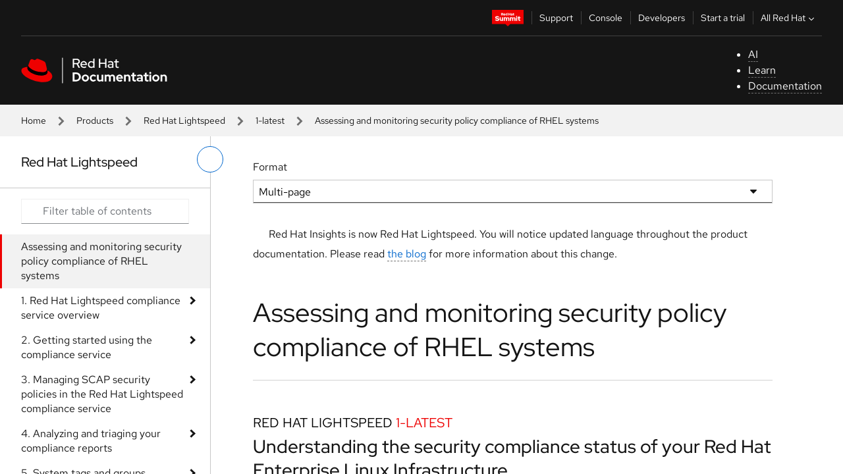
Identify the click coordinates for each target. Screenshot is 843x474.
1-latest (270, 120)
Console (605, 18)
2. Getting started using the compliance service (86, 347)
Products (94, 120)
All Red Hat (789, 18)
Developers (661, 18)
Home (33, 120)
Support (556, 18)
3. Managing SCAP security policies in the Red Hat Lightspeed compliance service (102, 394)
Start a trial (723, 18)
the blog (406, 254)
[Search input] (105, 211)
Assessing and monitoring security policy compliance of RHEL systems (101, 261)
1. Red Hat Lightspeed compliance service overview (100, 308)
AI (753, 54)
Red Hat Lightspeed (184, 120)
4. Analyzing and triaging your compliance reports (91, 441)
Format (270, 167)
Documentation (785, 86)
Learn (762, 70)
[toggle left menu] (210, 159)
